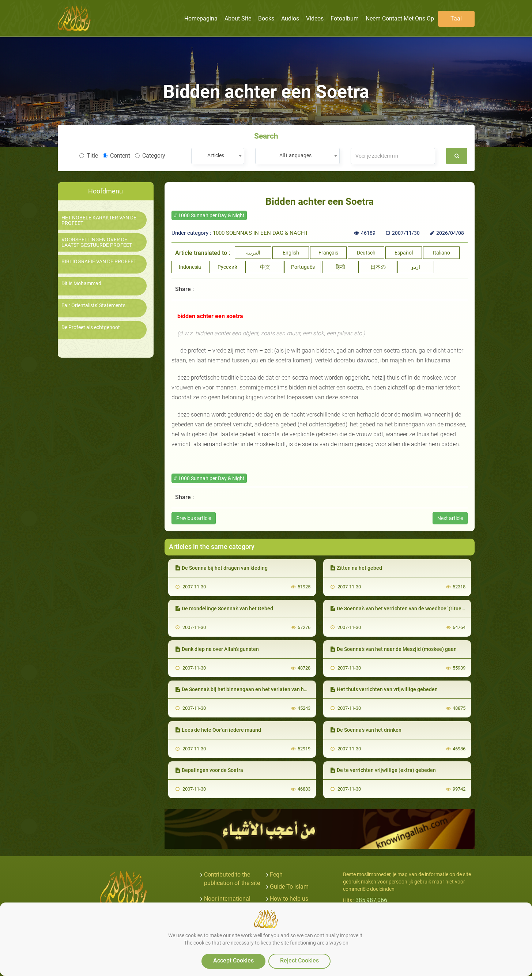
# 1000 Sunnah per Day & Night (209, 215)
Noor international (227, 898)
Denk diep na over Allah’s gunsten (217, 649)
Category (150, 155)
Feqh (276, 874)
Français (328, 253)
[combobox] (217, 156)
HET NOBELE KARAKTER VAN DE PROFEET (98, 220)
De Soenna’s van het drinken (366, 730)
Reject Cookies (299, 960)
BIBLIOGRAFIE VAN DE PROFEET (98, 261)
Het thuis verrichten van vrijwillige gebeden (384, 689)
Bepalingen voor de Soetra (209, 770)
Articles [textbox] (215, 155)
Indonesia (190, 267)
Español (404, 253)
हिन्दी (340, 267)
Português (303, 267)
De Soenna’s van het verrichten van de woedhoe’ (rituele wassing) (409, 608)
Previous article (193, 518)
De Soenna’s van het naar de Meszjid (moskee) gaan (394, 649)
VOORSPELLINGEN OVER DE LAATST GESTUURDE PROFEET (96, 242)
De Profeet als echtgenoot (90, 327)
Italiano (441, 253)
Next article (450, 518)
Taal (456, 18)
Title (88, 155)
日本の (378, 267)
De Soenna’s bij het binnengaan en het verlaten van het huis (248, 689)
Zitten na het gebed (356, 568)
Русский (227, 267)
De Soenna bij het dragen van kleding (222, 568)
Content (116, 155)
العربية (253, 253)
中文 (265, 267)
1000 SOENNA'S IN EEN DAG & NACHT (260, 233)
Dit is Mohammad (81, 283)
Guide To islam (289, 886)
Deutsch (366, 253)
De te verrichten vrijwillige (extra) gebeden (383, 770)
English (291, 253)
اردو (415, 267)
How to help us (289, 898)
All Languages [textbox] (295, 155)
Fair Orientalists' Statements (93, 305)
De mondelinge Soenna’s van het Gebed (224, 608)
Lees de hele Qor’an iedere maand (218, 730)
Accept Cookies (233, 960)
